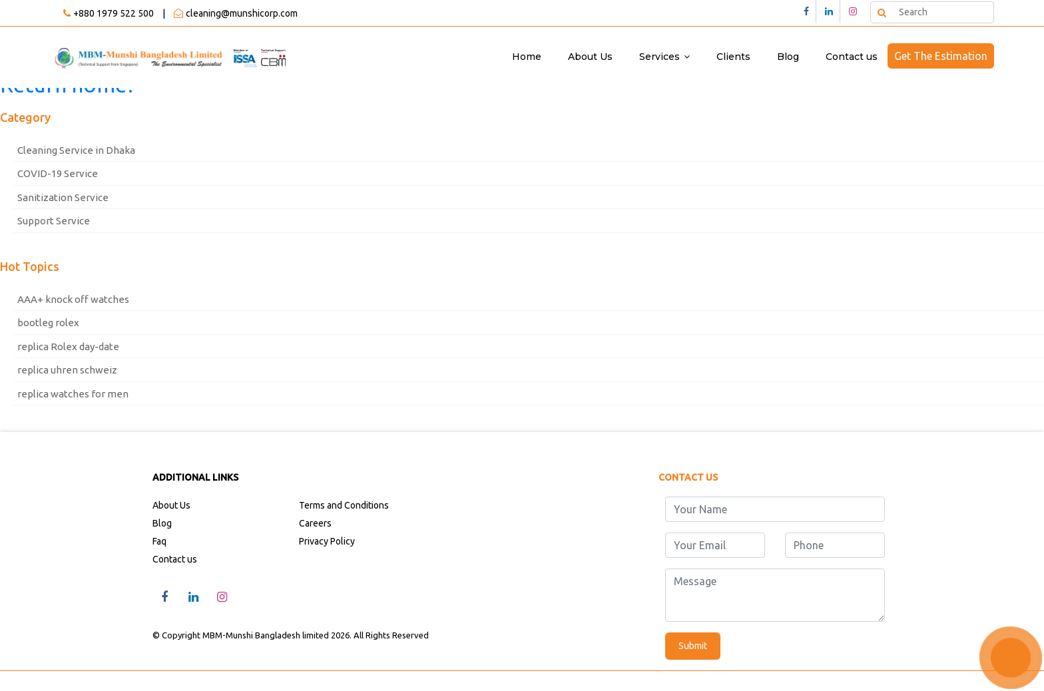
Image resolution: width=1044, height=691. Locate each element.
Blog (788, 57)
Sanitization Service (63, 197)
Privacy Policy (327, 541)
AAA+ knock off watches (73, 299)
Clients (733, 57)
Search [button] (881, 11)
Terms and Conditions (344, 505)
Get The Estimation (940, 56)
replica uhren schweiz (67, 369)
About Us (590, 57)
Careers (315, 523)
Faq (159, 541)
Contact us (852, 57)
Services (659, 57)
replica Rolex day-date (68, 346)
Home (526, 57)
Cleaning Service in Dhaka (76, 150)
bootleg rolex (48, 322)
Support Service (53, 220)
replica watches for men (73, 393)
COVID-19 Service (57, 173)
